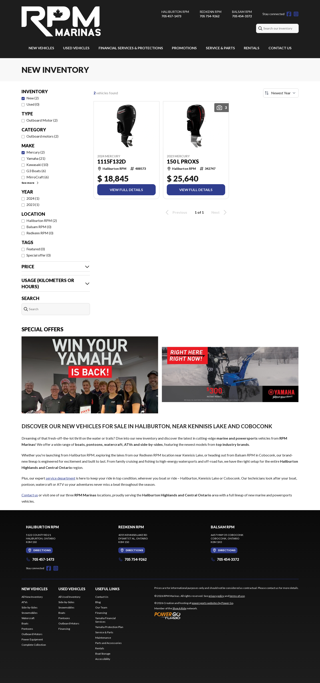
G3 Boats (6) (36, 171)
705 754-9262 (209, 16)
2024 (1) (32, 198)
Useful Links (107, 589)
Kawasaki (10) (37, 164)
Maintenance (103, 637)
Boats (25, 623)
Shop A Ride (179, 608)
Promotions (184, 48)
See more (30, 182)
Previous (175, 212)
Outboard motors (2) (42, 136)
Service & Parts (220, 48)
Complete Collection (34, 644)
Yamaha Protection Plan (109, 627)
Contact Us (280, 48)
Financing (64, 628)
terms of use (237, 596)
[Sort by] (281, 93)
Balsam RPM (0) (38, 227)
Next (219, 212)
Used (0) (32, 104)
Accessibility (102, 659)
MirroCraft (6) (37, 177)
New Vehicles (41, 48)
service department (60, 478)
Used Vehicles (76, 48)
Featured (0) (35, 249)
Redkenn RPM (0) (39, 233)
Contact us (30, 495)
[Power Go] (194, 615)
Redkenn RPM (210, 12)
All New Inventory (32, 596)
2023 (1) (32, 204)
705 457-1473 (171, 16)
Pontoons (27, 628)
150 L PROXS (183, 161)
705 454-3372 (242, 16)
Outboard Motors (32, 634)
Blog (98, 602)
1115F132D (111, 161)
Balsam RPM (242, 12)
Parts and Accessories (108, 643)
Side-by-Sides (30, 607)
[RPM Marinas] (61, 21)
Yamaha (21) (35, 158)
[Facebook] (289, 14)
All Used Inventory (69, 596)
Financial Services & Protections (131, 48)
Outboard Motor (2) (42, 120)
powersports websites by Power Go (212, 603)
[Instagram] (296, 14)
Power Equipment (32, 639)
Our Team (101, 607)
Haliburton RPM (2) (41, 220)
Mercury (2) (35, 152)
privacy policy (216, 596)
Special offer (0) (38, 255)
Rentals (251, 48)
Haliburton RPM (175, 12)
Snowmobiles (30, 612)
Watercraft (28, 618)
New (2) (32, 98)
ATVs (25, 602)
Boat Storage (102, 653)
